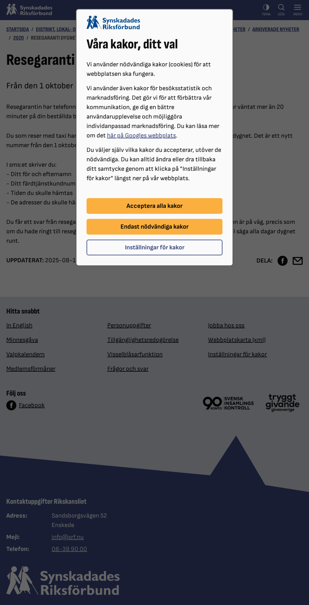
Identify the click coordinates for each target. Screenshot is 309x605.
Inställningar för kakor (154, 247)
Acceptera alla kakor (154, 206)
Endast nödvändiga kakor (154, 226)
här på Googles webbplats (141, 135)
